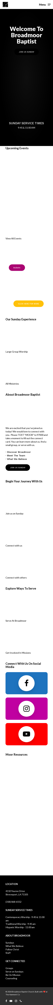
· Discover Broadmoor (18, 452)
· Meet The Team (15, 455)
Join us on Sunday (14, 513)
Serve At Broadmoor (16, 620)
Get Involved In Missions (18, 652)
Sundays (10, 942)
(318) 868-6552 (13, 901)
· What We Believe (16, 459)
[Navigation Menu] (45, 4)
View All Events (13, 238)
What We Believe (15, 946)
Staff (8, 952)
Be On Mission (13, 974)
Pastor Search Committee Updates (26, 285)
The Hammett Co (13, 994)
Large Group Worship (17, 351)
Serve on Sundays (14, 971)
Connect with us (14, 545)
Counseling (11, 978)
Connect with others (16, 577)
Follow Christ (12, 949)
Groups (9, 968)
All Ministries (12, 383)
